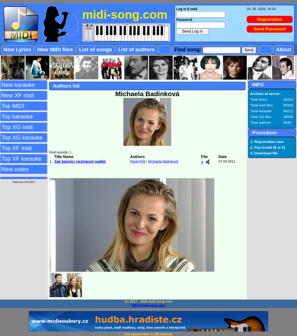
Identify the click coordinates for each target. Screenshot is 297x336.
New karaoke (18, 85)
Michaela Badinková (163, 161)
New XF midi (17, 95)
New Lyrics (17, 50)
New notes (15, 169)
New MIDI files (55, 50)
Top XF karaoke (21, 158)
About (283, 50)
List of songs (95, 50)
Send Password (270, 29)
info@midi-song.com (148, 305)
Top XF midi (16, 148)
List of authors (136, 50)
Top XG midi (17, 127)
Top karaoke (17, 116)
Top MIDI (12, 106)
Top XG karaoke (22, 137)
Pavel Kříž (137, 161)
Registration (269, 19)
